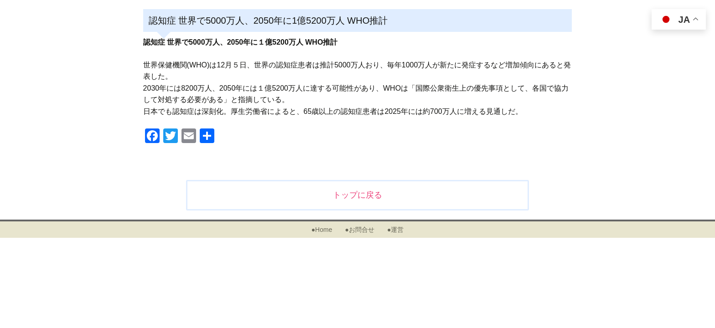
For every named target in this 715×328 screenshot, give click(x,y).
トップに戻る (357, 195)
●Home (321, 229)
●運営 (395, 229)
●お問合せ (359, 229)
